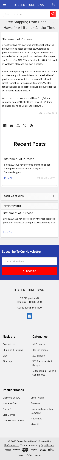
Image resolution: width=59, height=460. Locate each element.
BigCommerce (11, 445)
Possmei (35, 403)
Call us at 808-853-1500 (29, 307)
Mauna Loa (36, 418)
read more (8, 231)
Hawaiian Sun (10, 403)
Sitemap (7, 361)
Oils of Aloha (37, 397)
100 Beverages (40, 349)
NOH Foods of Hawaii (14, 420)
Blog (5, 355)
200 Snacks (38, 355)
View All (35, 424)
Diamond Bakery (11, 397)
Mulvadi (7, 408)
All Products (38, 344)
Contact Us (9, 344)
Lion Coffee (9, 414)
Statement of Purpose (18, 213)
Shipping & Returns (13, 349)
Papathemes (47, 445)
